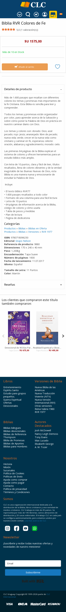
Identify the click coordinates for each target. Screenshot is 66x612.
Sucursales (9, 470)
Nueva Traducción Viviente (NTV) (45, 395)
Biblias (22, 228)
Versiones (33, 231)
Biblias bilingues (12, 427)
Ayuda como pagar (13, 482)
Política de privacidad (15, 489)
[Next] (63, 335)
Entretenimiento (12, 387)
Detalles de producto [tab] (18, 89)
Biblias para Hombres (15, 446)
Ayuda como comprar (15, 479)
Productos (10, 228)
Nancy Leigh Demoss (46, 433)
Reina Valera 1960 (44, 409)
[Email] (33, 563)
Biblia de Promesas (14, 440)
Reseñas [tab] (9, 284)
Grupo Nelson (23, 240)
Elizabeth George (44, 443)
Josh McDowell (43, 430)
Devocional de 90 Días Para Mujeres (19, 347)
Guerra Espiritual (12, 399)
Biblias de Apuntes (13, 443)
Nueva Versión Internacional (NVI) (45, 401)
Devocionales (10, 405)
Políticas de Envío (13, 476)
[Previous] (3, 335)
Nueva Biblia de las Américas (45, 389)
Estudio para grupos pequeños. (14, 395)
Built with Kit (33, 581)
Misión (7, 467)
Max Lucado (41, 440)
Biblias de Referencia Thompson (14, 436)
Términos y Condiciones (16, 492)
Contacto (8, 485)
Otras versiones (43, 405)
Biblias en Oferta (37, 228)
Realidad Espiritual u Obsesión (47, 347)
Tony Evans (41, 437)
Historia (7, 464)
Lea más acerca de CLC (35, 520)
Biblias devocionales (14, 431)
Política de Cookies (13, 473)
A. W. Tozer (41, 447)
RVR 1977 (47, 231)
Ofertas (7, 402)
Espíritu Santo (11, 390)
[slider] (8, 29)
